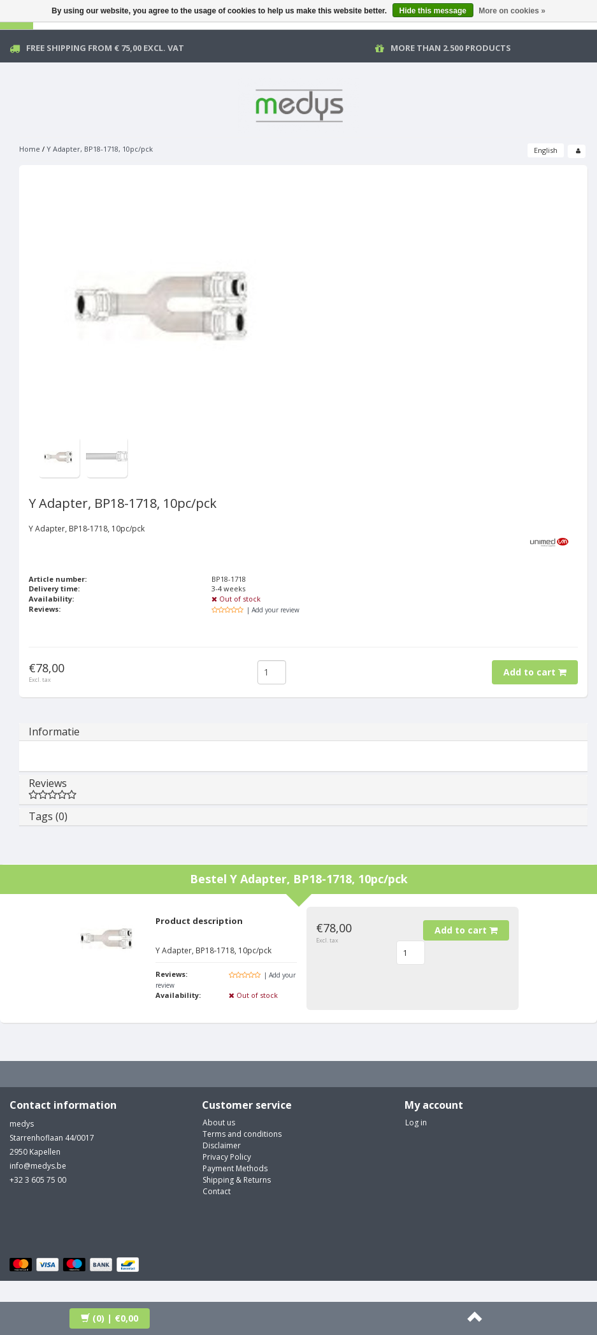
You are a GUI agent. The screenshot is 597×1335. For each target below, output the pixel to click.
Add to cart (534, 672)
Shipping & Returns (237, 1179)
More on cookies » (511, 10)
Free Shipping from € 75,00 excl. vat (105, 48)
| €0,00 (109, 1318)
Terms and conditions (242, 1134)
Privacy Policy (227, 1156)
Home (29, 149)
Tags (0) (48, 816)
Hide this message (432, 10)
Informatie (54, 732)
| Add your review (273, 609)
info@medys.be (38, 1165)
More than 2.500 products (451, 48)
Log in (416, 1122)
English (545, 150)
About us (219, 1122)
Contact (217, 1191)
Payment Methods (235, 1168)
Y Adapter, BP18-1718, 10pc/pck (100, 149)
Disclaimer (222, 1145)
